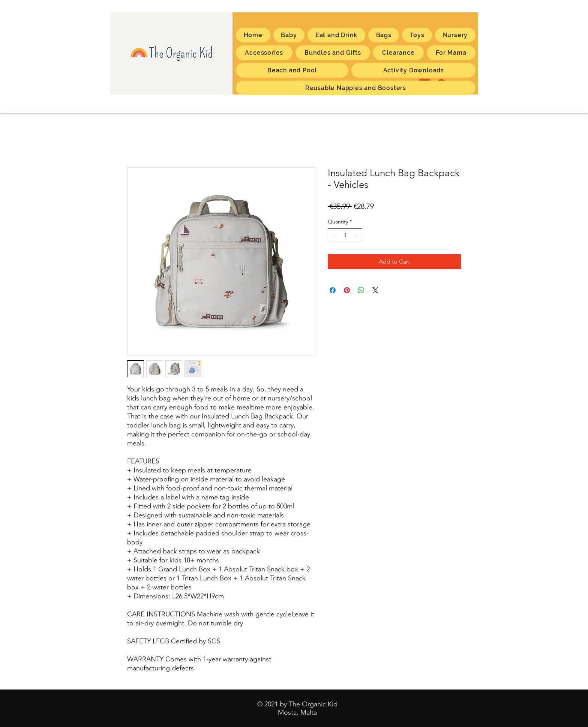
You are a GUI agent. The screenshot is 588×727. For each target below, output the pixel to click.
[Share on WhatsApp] (361, 290)
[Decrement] (333, 235)
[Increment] (356, 235)
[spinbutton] (345, 235)
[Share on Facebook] (332, 290)
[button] (451, 52)
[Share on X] (375, 290)
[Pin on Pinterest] (346, 290)
